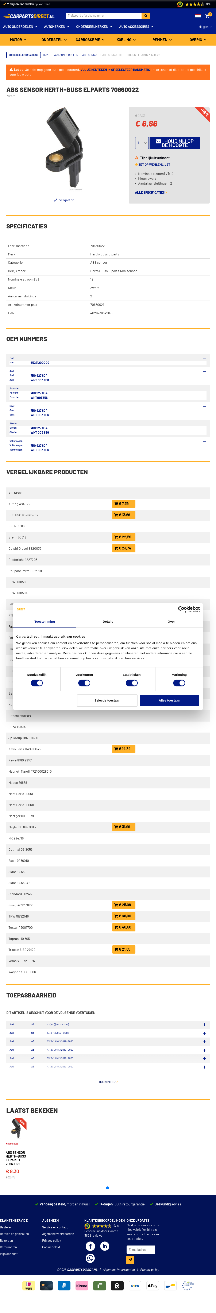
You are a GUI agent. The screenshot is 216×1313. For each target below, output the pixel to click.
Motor (16, 40)
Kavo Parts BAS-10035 (24, 749)
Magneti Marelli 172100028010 (30, 771)
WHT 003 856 (40, 380)
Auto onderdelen (18, 26)
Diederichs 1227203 (22, 559)
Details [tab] (108, 621)
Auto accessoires (134, 26)
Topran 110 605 (19, 939)
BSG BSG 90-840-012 (23, 515)
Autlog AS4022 (19, 504)
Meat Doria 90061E (21, 805)
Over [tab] (171, 621)
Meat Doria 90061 (20, 794)
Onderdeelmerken (92, 26)
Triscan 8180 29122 (22, 949)
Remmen (160, 40)
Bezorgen (6, 1257)
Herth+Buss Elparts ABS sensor (113, 271)
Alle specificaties (151, 192)
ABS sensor (98, 262)
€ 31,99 (122, 827)
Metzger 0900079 (21, 816)
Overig (196, 40)
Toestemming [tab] (44, 621)
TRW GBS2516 (18, 916)
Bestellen (6, 1244)
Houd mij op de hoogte (174, 143)
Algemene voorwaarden (58, 1251)
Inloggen (203, 27)
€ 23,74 (122, 548)
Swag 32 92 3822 (20, 905)
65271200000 (40, 362)
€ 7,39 (121, 504)
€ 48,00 (122, 916)
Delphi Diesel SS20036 (24, 548)
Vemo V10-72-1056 (21, 961)
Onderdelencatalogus (23, 55)
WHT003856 (39, 397)
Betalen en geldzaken (14, 1251)
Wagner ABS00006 (22, 972)
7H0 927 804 (39, 375)
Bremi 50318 (17, 537)
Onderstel (52, 40)
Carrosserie (88, 40)
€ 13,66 (122, 515)
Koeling (124, 40)
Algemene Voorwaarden (119, 1286)
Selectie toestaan (107, 700)
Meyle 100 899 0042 (22, 827)
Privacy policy (51, 1257)
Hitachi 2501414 (19, 716)
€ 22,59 (122, 537)
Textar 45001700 (20, 927)
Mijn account (9, 1271)
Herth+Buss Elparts (104, 254)
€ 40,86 (122, 927)
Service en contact (55, 1244)
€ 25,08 (122, 905)
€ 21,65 (122, 949)
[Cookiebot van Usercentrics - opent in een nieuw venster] (181, 609)
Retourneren (8, 1264)
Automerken (54, 26)
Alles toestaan (169, 700)
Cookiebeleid (51, 1264)
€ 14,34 (122, 749)
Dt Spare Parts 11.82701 (25, 571)
